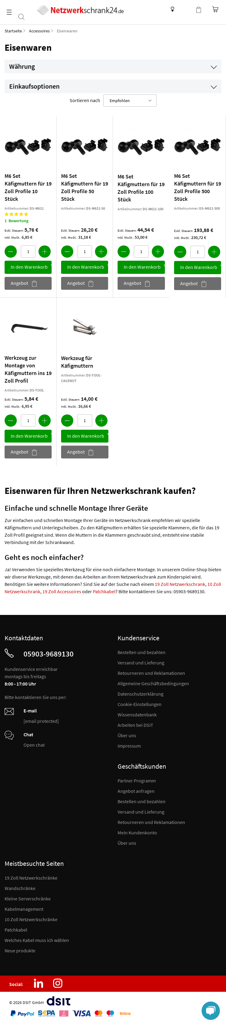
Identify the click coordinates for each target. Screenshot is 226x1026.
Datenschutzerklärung (140, 694)
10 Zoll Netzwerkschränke (31, 919)
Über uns (127, 735)
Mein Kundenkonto (137, 832)
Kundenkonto (186, 9)
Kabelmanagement (24, 909)
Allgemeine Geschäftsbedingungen (153, 683)
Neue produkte (20, 950)
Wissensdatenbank (171, 9)
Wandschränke (20, 888)
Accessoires (39, 31)
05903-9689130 (49, 654)
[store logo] (80, 10)
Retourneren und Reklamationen (151, 673)
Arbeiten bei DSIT (135, 725)
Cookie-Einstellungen (140, 704)
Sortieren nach (85, 100)
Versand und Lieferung (141, 663)
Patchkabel (104, 591)
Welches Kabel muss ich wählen (37, 940)
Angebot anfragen (136, 791)
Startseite (13, 31)
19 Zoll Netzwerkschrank (180, 584)
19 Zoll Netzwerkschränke (31, 878)
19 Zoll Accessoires (61, 591)
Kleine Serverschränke (28, 898)
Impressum (129, 746)
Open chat (34, 745)
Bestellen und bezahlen (142, 652)
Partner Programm (137, 781)
